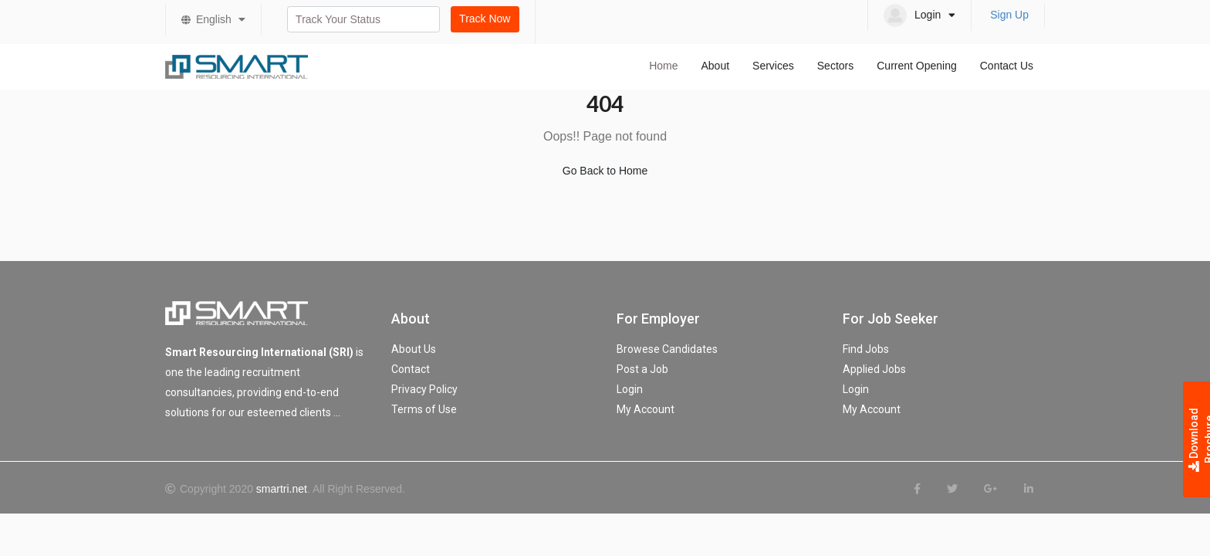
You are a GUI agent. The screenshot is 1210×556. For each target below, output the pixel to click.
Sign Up (1009, 14)
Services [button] (773, 65)
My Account (645, 409)
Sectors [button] (835, 65)
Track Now (484, 18)
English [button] (220, 19)
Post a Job (642, 369)
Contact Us (1006, 65)
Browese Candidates (667, 349)
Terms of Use (424, 409)
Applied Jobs (874, 369)
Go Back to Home (605, 170)
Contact (410, 369)
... (336, 412)
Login (630, 389)
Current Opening (917, 65)
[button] (919, 15)
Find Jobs (866, 349)
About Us (413, 349)
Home (663, 65)
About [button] (715, 65)
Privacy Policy (424, 389)
